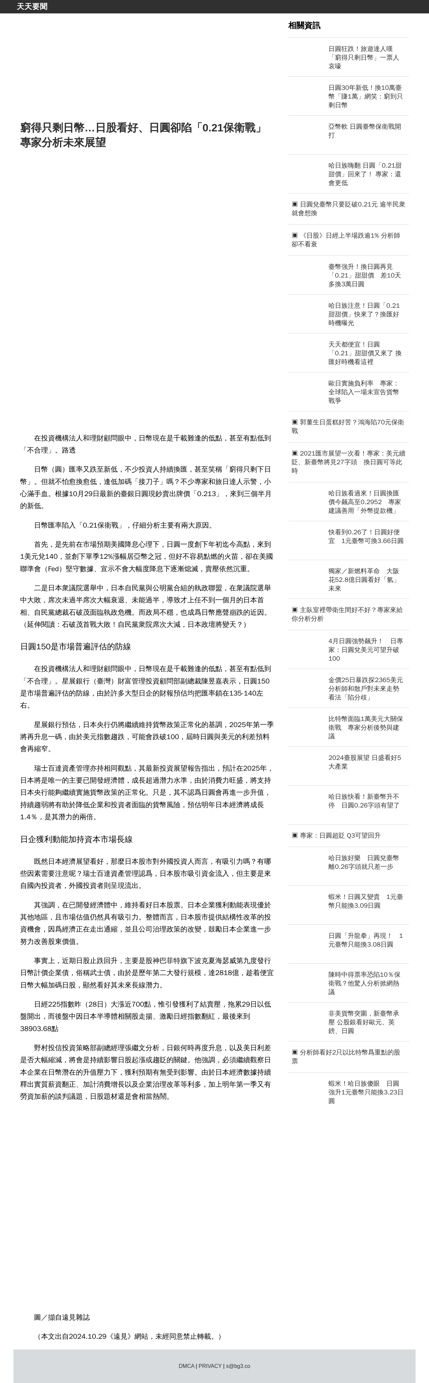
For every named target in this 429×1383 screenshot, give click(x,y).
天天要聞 (32, 6)
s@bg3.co (238, 1366)
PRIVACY (210, 1366)
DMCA (186, 1366)
